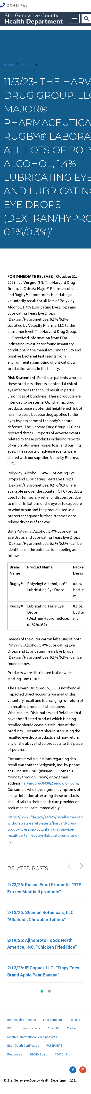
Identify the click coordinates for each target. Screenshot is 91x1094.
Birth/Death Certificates (23, 1045)
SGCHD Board (38, 1054)
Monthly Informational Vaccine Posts (32, 1037)
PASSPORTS (54, 1045)
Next (81, 866)
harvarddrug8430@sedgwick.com (49, 784)
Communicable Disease (20, 1020)
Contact (72, 1028)
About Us (54, 1028)
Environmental (53, 1020)
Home (9, 65)
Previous (70, 866)
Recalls (27, 65)
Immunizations (30, 1028)
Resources (14, 1054)
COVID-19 (61, 1054)
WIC (10, 1028)
